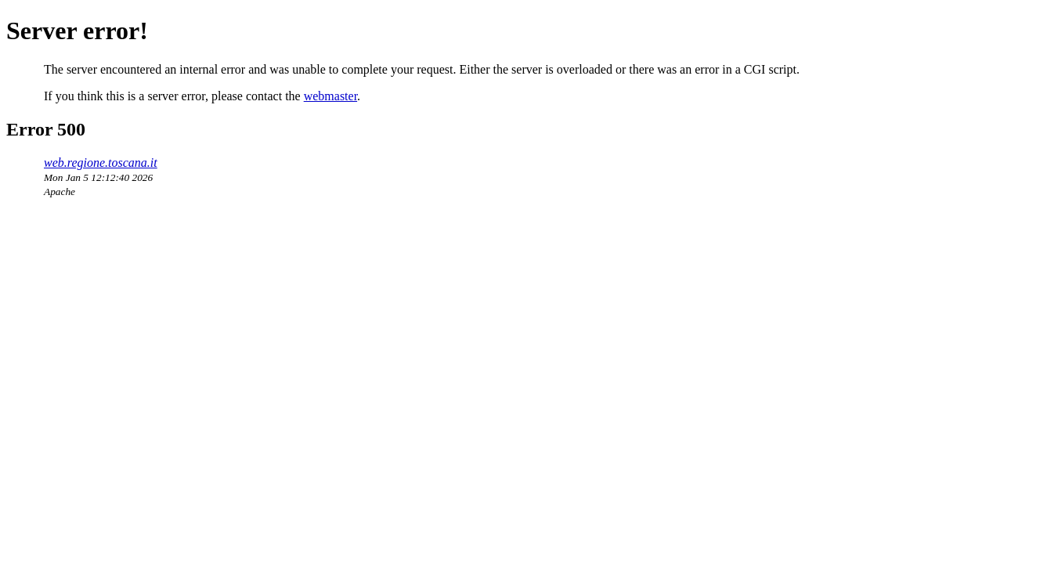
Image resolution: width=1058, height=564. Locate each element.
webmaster (330, 96)
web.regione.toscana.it (100, 162)
